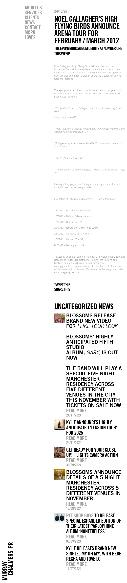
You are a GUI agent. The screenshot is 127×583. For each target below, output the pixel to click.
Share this (62, 289)
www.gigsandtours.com (66, 266)
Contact (32, 27)
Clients (32, 17)
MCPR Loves (30, 34)
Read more (76, 410)
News (30, 22)
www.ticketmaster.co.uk (97, 266)
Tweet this (62, 284)
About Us (33, 7)
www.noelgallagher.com (92, 263)
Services (33, 12)
